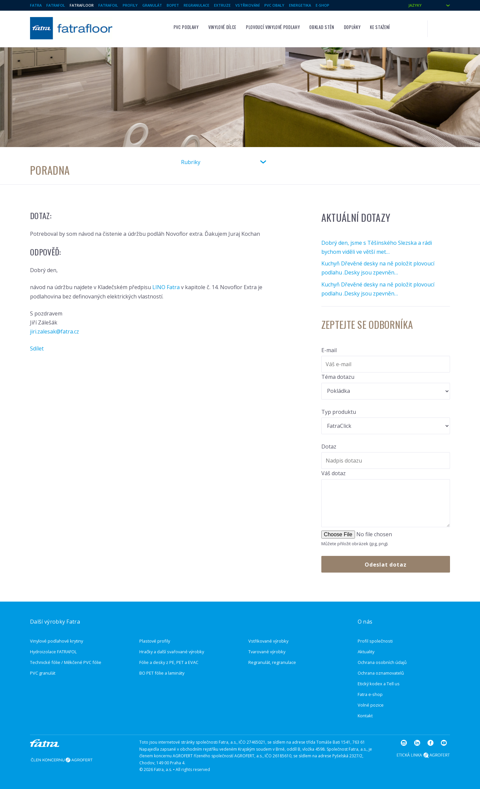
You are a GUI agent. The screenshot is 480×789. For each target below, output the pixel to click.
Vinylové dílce (222, 27)
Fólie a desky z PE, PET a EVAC (168, 662)
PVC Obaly (274, 5)
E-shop (322, 5)
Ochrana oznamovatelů (381, 673)
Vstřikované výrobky (268, 641)
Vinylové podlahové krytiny (56, 641)
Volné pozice (371, 705)
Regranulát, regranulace (272, 662)
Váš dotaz (333, 473)
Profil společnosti (375, 641)
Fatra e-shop (370, 694)
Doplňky (352, 27)
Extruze (222, 5)
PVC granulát (42, 673)
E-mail (329, 350)
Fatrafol (55, 5)
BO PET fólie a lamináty (161, 673)
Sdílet (37, 348)
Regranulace (196, 5)
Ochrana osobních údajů (382, 662)
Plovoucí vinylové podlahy (273, 27)
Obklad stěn (321, 27)
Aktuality (366, 652)
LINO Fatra (166, 287)
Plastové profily (154, 641)
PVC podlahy (186, 27)
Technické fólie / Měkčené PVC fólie (65, 662)
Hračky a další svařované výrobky (171, 652)
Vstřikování (247, 5)
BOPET (173, 5)
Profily (130, 5)
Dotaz (328, 446)
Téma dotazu (337, 376)
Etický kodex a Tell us (379, 684)
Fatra (36, 5)
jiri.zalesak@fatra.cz (54, 331)
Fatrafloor (82, 5)
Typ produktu (338, 412)
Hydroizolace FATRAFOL (53, 652)
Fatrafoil (108, 5)
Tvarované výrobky (266, 652)
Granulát (152, 5)
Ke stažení (380, 27)
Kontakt (365, 716)
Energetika (300, 5)
